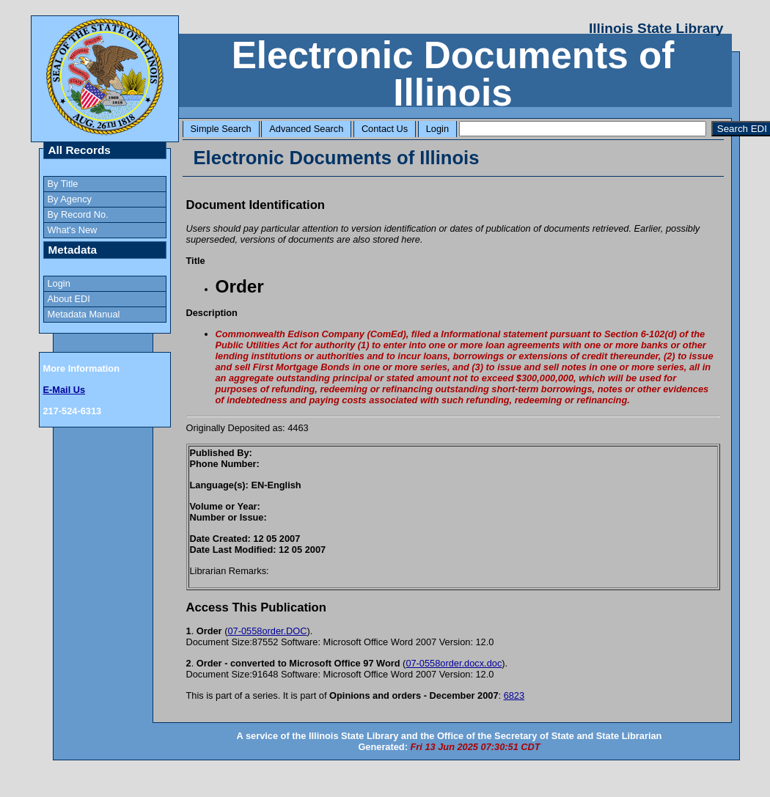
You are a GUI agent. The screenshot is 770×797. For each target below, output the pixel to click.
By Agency (70, 199)
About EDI (69, 298)
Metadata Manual (84, 314)
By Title (63, 183)
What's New (73, 229)
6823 (514, 695)
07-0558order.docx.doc (454, 663)
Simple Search (221, 128)
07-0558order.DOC (267, 630)
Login (437, 128)
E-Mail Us (64, 389)
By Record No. (78, 214)
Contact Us (385, 128)
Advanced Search (306, 128)
